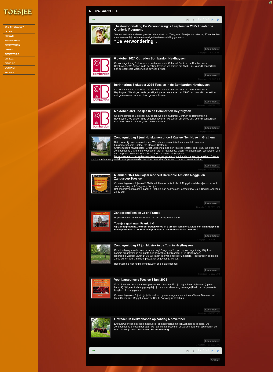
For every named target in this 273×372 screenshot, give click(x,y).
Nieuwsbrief (12, 40)
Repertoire (12, 54)
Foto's (9, 49)
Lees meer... (212, 49)
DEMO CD (10, 63)
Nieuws (9, 36)
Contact (10, 67)
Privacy (9, 72)
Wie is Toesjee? (14, 27)
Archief (215, 360)
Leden (8, 31)
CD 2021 (9, 58)
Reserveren (12, 45)
